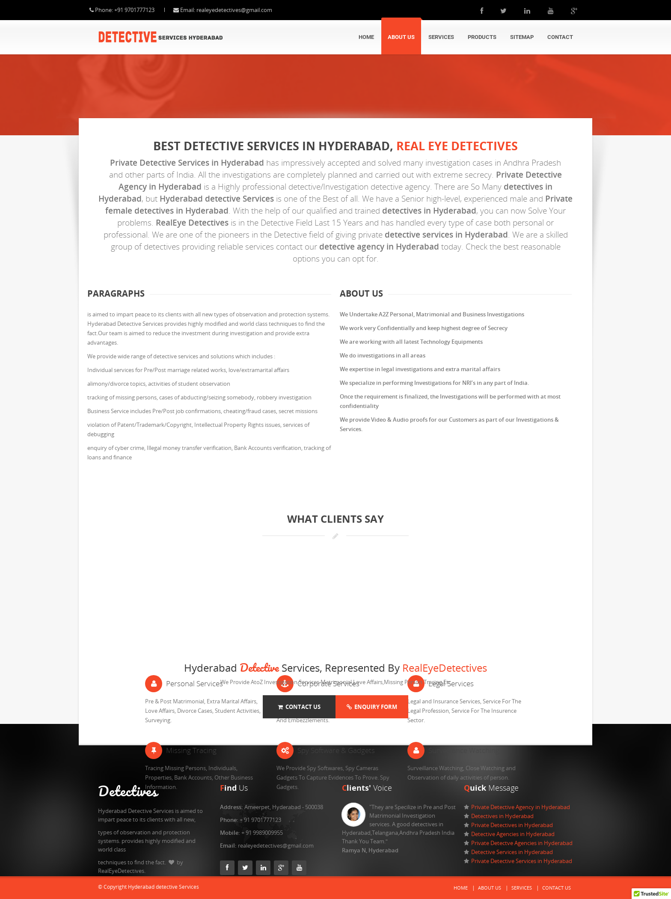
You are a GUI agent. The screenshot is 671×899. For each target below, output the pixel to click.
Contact (560, 37)
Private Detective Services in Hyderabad (521, 861)
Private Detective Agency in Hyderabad (520, 807)
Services (441, 37)
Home (366, 37)
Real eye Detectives (457, 146)
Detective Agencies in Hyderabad (513, 834)
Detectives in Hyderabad (502, 816)
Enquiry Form (372, 707)
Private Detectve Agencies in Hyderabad (522, 843)
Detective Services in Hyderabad (512, 852)
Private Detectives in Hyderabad (512, 825)
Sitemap (522, 37)
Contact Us (299, 707)
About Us (401, 37)
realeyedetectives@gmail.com (243, 10)
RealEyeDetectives (444, 668)
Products (482, 37)
